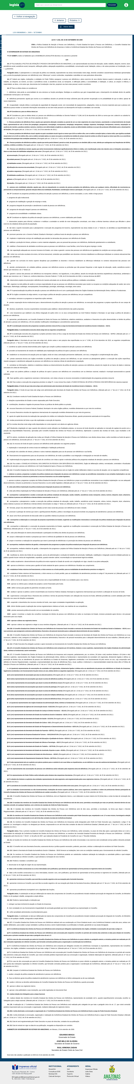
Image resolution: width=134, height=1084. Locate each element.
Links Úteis (89, 1071)
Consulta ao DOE (54, 1071)
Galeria (87, 1074)
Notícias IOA (53, 1074)
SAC (68, 1069)
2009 (30, 33)
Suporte (70, 1074)
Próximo (75, 20)
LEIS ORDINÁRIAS (19, 33)
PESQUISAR (112, 5)
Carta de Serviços (55, 1076)
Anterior (59, 20)
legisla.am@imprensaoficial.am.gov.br (26, 1077)
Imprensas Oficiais (91, 1069)
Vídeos (87, 1076)
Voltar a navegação (24, 16)
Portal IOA (52, 1069)
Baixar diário (68, 27)
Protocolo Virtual (73, 1076)
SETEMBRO (38, 33)
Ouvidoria (70, 1071)
